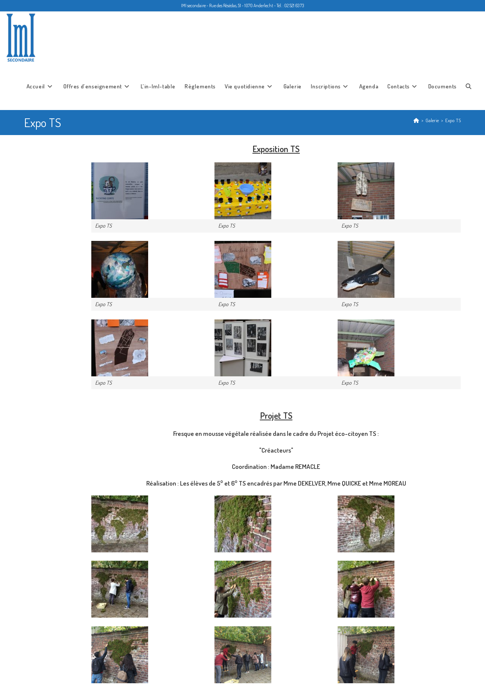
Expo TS (453, 119)
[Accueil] (416, 119)
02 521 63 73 (294, 5)
